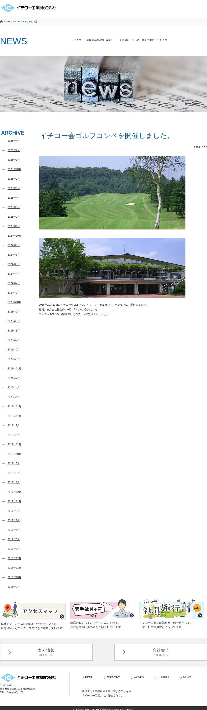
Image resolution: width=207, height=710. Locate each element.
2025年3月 (14, 207)
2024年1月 (14, 292)
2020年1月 (14, 397)
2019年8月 (14, 425)
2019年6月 (14, 435)
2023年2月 (14, 340)
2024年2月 (14, 283)
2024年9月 (14, 245)
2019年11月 (14, 416)
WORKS (139, 674)
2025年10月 (14, 169)
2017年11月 (14, 501)
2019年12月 (14, 406)
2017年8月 (14, 510)
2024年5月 (14, 264)
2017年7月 (14, 520)
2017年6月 (14, 529)
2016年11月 (14, 567)
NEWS (18, 21)
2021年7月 (14, 378)
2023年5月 (14, 321)
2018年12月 (14, 444)
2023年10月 (14, 302)
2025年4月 (14, 197)
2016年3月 (14, 586)
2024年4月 (14, 273)
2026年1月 (14, 159)
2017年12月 (14, 491)
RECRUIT (163, 674)
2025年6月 (14, 188)
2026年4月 (14, 140)
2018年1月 (14, 482)
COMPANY (113, 674)
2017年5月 (14, 539)
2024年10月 (14, 235)
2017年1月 (14, 548)
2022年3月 (14, 359)
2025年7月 (14, 178)
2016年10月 (14, 577)
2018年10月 (14, 454)
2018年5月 (14, 463)
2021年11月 (14, 368)
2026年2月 (14, 150)
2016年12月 (14, 558)
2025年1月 (14, 226)
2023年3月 (14, 330)
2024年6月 (14, 254)
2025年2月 (14, 216)
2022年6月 (14, 349)
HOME (7, 21)
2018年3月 (14, 472)
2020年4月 (14, 387)
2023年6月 (14, 311)
